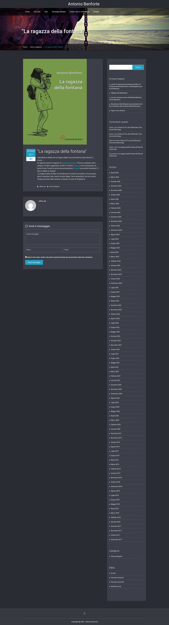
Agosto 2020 (115, 398)
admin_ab (41, 186)
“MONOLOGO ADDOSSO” (119, 93)
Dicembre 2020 (116, 385)
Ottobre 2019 (115, 442)
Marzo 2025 (115, 203)
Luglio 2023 (115, 287)
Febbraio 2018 (116, 517)
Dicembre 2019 (116, 433)
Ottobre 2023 (115, 279)
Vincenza (76, 166)
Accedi (113, 573)
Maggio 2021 (115, 363)
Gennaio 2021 (115, 380)
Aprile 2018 (115, 508)
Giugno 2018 (115, 500)
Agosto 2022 (115, 318)
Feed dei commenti (117, 582)
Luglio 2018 (115, 495)
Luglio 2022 (115, 323)
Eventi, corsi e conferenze (79, 12)
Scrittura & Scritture (69, 163)
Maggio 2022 (115, 332)
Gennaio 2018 (115, 522)
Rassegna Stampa (59, 12)
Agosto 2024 (115, 234)
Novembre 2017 (116, 531)
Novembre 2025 (116, 190)
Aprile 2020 (115, 416)
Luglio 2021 (115, 354)
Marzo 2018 (115, 513)
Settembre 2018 (116, 486)
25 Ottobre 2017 (31, 153)
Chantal (76, 168)
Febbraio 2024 (116, 261)
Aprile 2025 (115, 199)
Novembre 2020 (116, 389)
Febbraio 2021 (116, 376)
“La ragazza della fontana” (54, 47)
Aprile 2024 (115, 252)
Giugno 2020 (115, 407)
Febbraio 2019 (116, 469)
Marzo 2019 (115, 464)
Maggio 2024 (115, 248)
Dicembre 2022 (116, 305)
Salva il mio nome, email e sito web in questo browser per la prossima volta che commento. (60, 257)
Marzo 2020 (115, 420)
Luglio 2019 (115, 451)
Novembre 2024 (116, 221)
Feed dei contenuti (117, 577)
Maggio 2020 (115, 411)
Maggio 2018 (115, 504)
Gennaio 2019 (115, 473)
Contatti (96, 12)
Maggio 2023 (115, 296)
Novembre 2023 (116, 274)
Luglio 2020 (115, 402)
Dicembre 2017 (116, 526)
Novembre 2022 (116, 310)
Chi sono (37, 12)
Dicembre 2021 (116, 340)
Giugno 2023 (115, 292)
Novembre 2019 (116, 438)
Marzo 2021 (115, 371)
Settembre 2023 (116, 283)
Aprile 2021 (115, 367)
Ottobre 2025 (115, 195)
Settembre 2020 (116, 394)
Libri (46, 12)
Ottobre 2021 (115, 349)
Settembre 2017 (116, 539)
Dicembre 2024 (116, 217)
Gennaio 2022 (115, 336)
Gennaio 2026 (115, 181)
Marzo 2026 (115, 177)
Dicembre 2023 (116, 270)
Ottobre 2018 (115, 482)
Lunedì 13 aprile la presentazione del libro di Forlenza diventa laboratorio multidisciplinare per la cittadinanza (125, 86)
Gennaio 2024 (115, 265)
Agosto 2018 (115, 491)
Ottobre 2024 (115, 226)
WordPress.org (116, 586)
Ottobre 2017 (115, 535)
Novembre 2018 (116, 478)
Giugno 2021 (115, 358)
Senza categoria (36, 47)
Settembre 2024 (116, 230)
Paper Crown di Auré (118, 110)
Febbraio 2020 (116, 424)
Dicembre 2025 (116, 186)
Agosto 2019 (115, 447)
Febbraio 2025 (116, 208)
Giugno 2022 (115, 327)
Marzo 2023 (115, 301)
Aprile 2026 (115, 173)
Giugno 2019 (115, 455)
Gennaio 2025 (115, 212)
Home (27, 12)
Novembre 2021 (116, 345)
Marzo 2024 (115, 257)
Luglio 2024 (115, 239)
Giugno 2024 (115, 243)
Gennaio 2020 (115, 429)
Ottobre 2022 (115, 314)
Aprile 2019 (115, 460)
